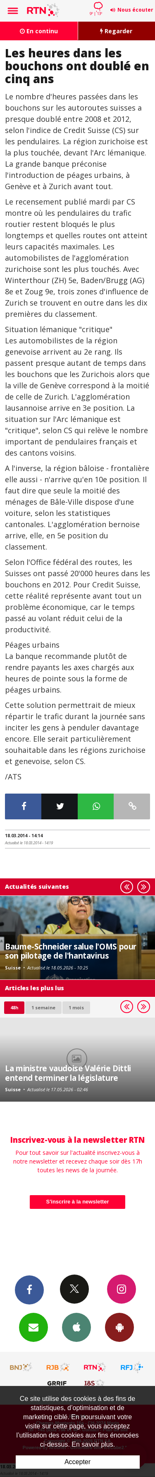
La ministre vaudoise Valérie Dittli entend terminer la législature (68, 1072)
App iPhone (76, 1327)
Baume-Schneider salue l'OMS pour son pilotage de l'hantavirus (70, 951)
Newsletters (33, 1327)
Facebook (29, 1289)
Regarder (116, 31)
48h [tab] (14, 1007)
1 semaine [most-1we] (43, 1007)
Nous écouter (135, 9)
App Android (119, 1327)
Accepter (77, 1461)
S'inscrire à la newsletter (77, 1201)
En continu (39, 31)
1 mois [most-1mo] (76, 1007)
